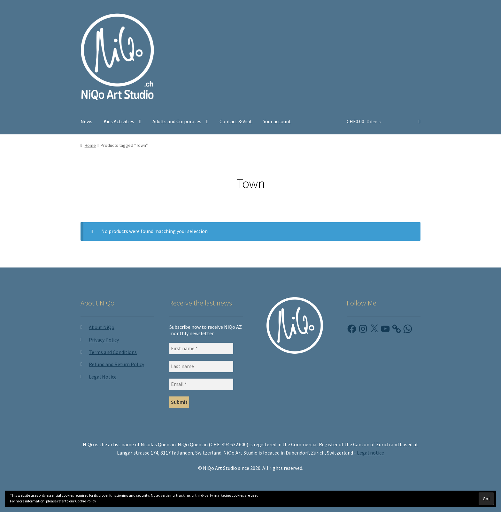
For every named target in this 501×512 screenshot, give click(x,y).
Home (90, 145)
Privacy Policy (104, 339)
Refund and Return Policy (116, 364)
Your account (277, 121)
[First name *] (201, 348)
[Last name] (201, 366)
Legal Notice (103, 376)
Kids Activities (119, 121)
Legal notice (370, 452)
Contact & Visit (236, 121)
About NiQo (101, 327)
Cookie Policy (85, 501)
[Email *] (201, 384)
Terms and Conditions (113, 352)
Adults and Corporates (176, 121)
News (86, 121)
